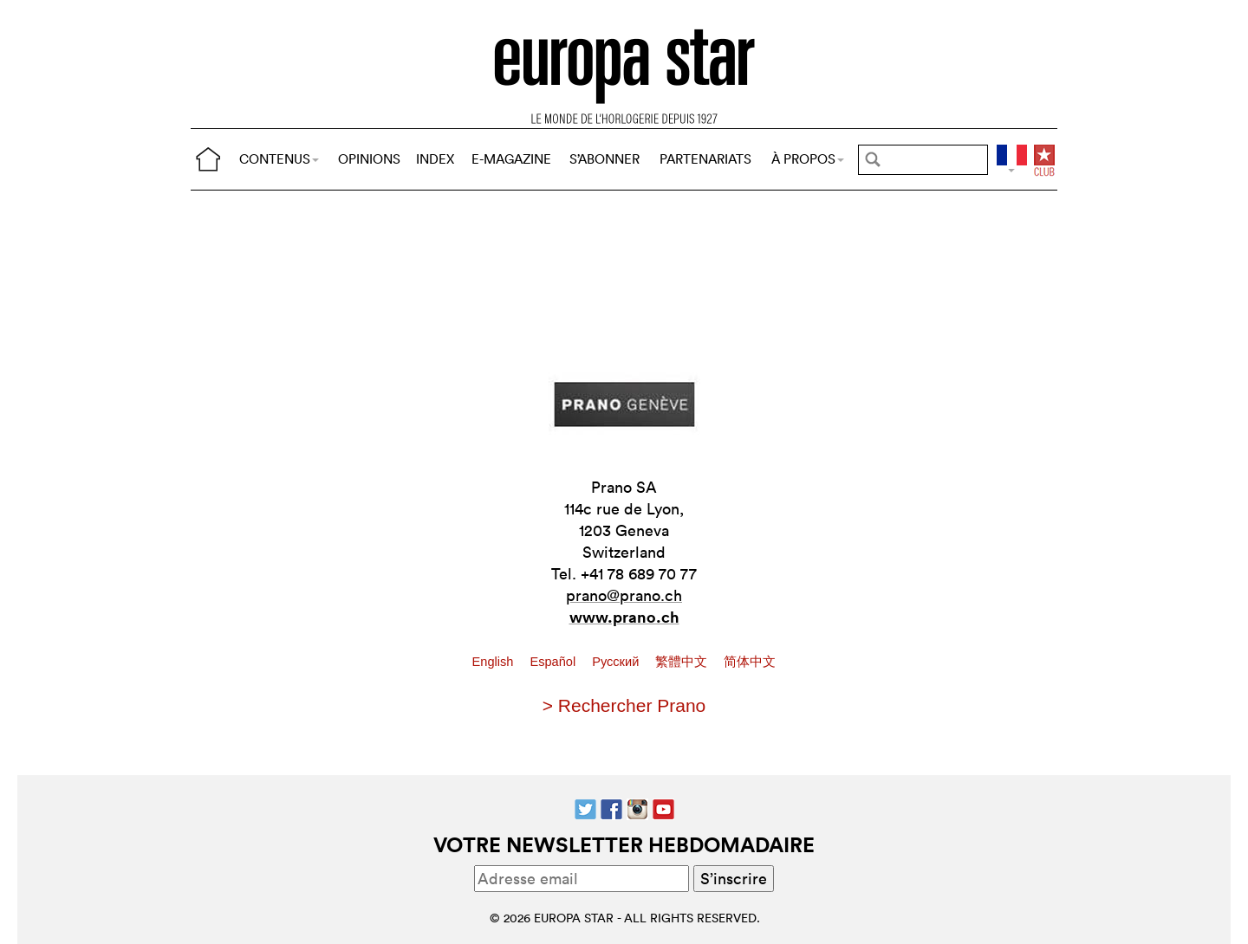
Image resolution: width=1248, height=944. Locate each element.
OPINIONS (369, 159)
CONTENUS (279, 159)
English (494, 662)
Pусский (617, 662)
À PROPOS (807, 159)
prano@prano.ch (624, 595)
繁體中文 (683, 662)
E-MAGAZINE (511, 159)
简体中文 (750, 662)
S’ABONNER (604, 159)
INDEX (435, 159)
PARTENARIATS (705, 159)
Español (554, 662)
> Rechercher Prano (624, 705)
